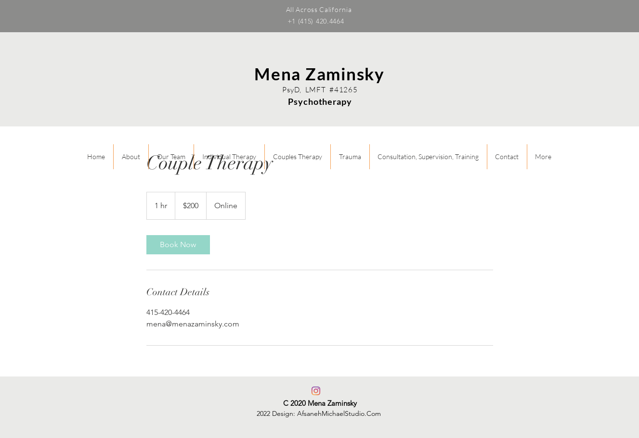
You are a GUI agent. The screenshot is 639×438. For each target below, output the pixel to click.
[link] (178, 244)
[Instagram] (316, 391)
